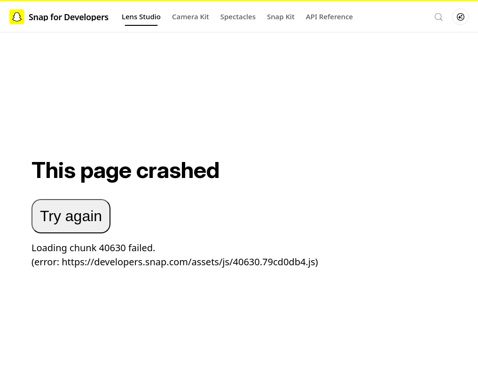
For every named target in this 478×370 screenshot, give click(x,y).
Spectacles (238, 16)
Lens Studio (141, 16)
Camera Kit (190, 16)
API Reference (329, 16)
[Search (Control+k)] (438, 16)
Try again (71, 216)
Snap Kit (281, 16)
